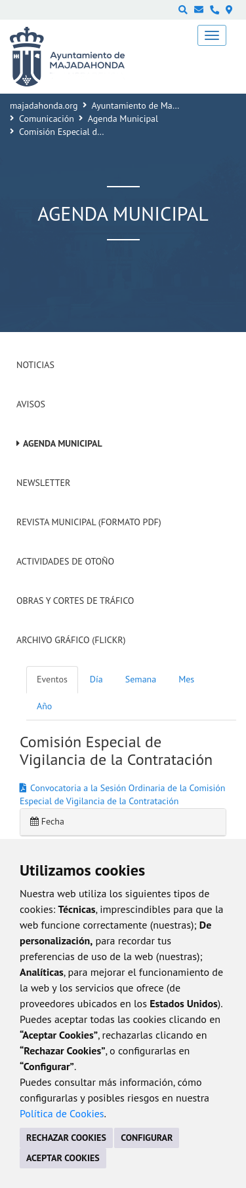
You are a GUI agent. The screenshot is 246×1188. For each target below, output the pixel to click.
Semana (140, 679)
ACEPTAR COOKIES (63, 1158)
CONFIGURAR (147, 1137)
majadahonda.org (44, 105)
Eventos (52, 679)
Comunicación (46, 118)
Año (44, 706)
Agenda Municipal (123, 118)
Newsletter (43, 483)
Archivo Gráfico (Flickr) (71, 640)
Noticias (35, 365)
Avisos (30, 404)
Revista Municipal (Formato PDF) (88, 522)
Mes (186, 679)
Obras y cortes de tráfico (75, 600)
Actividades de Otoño (65, 561)
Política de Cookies (62, 1113)
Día (96, 679)
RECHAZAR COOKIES (66, 1137)
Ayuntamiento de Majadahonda (153, 105)
